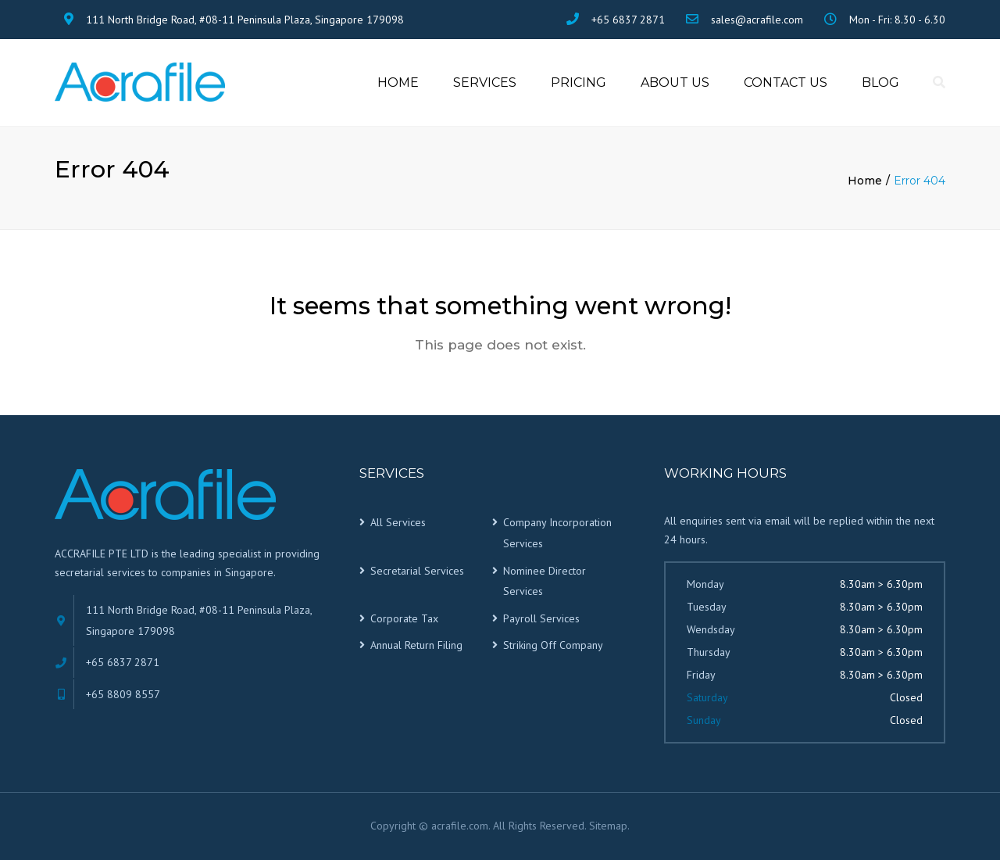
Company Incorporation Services (557, 533)
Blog (880, 82)
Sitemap (608, 826)
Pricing (578, 82)
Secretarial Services (417, 571)
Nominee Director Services (544, 581)
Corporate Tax (404, 618)
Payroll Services (541, 618)
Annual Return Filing (416, 646)
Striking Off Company (553, 646)
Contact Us (785, 82)
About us (675, 82)
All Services (398, 523)
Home (398, 82)
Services (484, 82)
